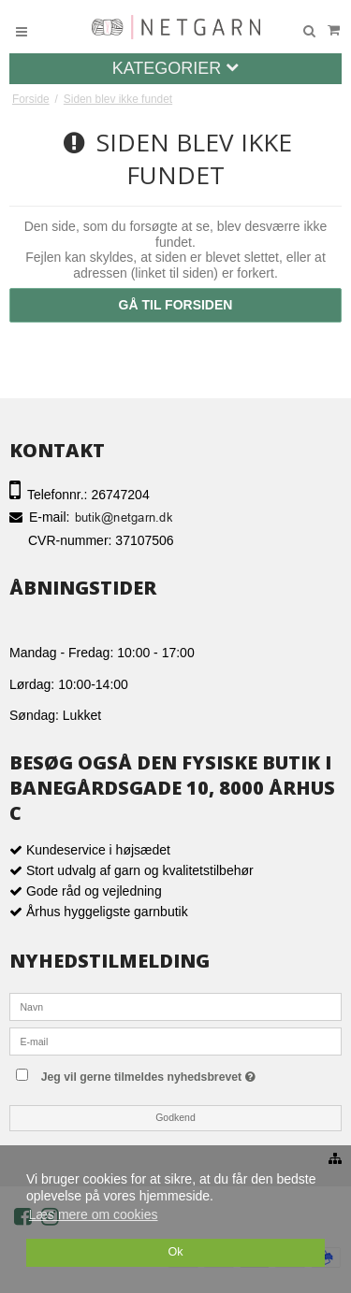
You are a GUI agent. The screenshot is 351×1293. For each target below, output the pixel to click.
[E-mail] (175, 1039)
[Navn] (175, 1005)
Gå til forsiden (176, 304)
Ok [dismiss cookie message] (175, 1251)
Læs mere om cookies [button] (93, 1214)
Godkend (175, 1117)
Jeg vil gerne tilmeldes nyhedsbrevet (186, 1073)
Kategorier (176, 68)
